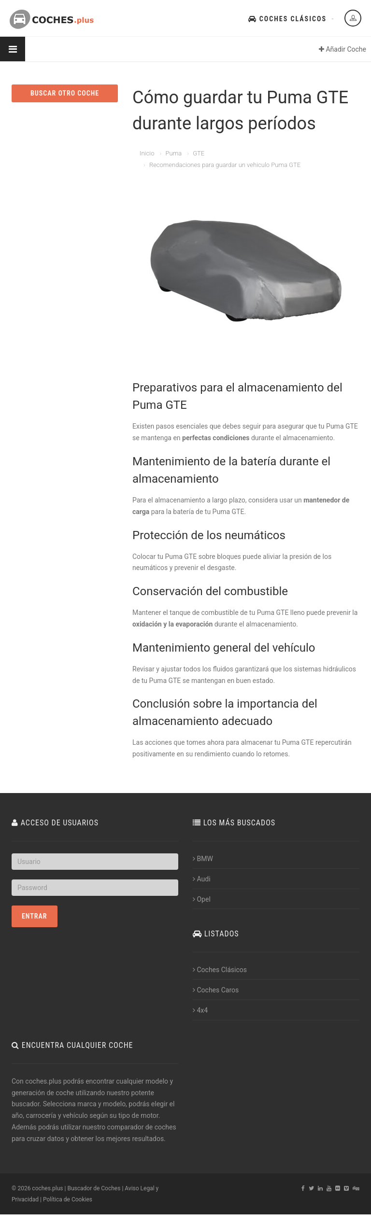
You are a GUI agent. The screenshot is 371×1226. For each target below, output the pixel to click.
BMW (203, 859)
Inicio (147, 153)
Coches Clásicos (287, 19)
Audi (202, 879)
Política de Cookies (67, 1199)
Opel (202, 899)
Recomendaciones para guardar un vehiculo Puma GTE (224, 164)
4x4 (200, 1010)
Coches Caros (216, 990)
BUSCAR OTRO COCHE (64, 93)
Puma (173, 153)
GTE (198, 153)
